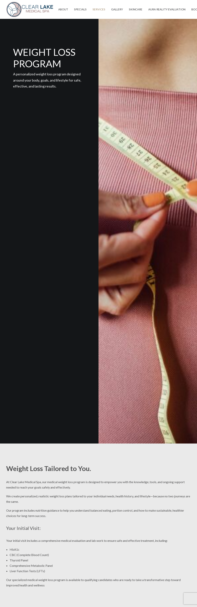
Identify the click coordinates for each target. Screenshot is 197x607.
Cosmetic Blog (159, 545)
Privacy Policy (158, 559)
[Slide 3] (147, 334)
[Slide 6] (153, 334)
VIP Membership (159, 531)
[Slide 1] (143, 334)
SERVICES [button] (99, 9)
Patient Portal (159, 538)
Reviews (154, 524)
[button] (8, 512)
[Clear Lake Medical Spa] (29, 9)
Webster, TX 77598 (67, 535)
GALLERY (117, 9)
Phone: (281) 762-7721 (69, 543)
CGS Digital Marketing (92, 599)
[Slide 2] (145, 334)
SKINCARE (135, 9)
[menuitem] (63, 9)
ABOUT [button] (63, 9)
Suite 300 (60, 529)
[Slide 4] (149, 334)
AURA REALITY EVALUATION (166, 9)
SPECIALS (80, 9)
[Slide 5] (151, 334)
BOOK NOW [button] (98, 430)
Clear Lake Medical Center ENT (168, 552)
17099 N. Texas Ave (67, 524)
